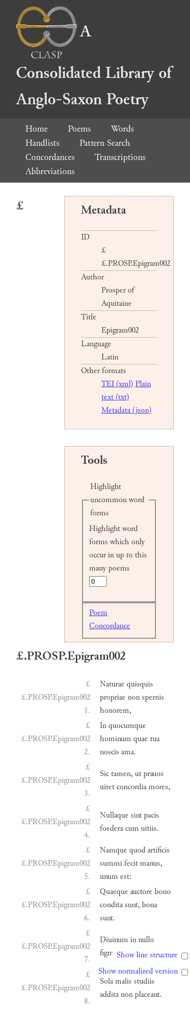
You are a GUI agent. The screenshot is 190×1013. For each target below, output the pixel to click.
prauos (153, 774)
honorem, (115, 710)
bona (149, 905)
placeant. (148, 994)
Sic (104, 774)
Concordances (49, 157)
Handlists (42, 143)
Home (36, 129)
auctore (141, 892)
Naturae (112, 684)
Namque (113, 850)
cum (132, 828)
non (134, 697)
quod (137, 850)
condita (111, 905)
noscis (109, 752)
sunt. (107, 918)
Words (122, 129)
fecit (131, 863)
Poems (79, 129)
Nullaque (114, 815)
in (133, 940)
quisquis (140, 684)
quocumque (127, 726)
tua (155, 739)
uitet (107, 787)
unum (109, 876)
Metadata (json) (126, 410)
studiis (144, 981)
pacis (151, 815)
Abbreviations (49, 171)
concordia (131, 787)
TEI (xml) (117, 384)
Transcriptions (120, 157)
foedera (111, 828)
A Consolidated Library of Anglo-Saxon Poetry (93, 65)
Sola (106, 981)
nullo (146, 940)
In (103, 726)
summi (111, 863)
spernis (153, 697)
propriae (113, 697)
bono (163, 892)
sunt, (132, 905)
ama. (128, 752)
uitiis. (150, 828)
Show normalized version (138, 971)
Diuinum (114, 940)
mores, (159, 787)
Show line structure (147, 955)
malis (123, 981)
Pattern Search (105, 143)
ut (138, 774)
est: (126, 876)
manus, (151, 863)
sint (136, 815)
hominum (115, 739)
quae (140, 739)
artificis (158, 850)
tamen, (122, 774)
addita (109, 994)
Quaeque (114, 892)
